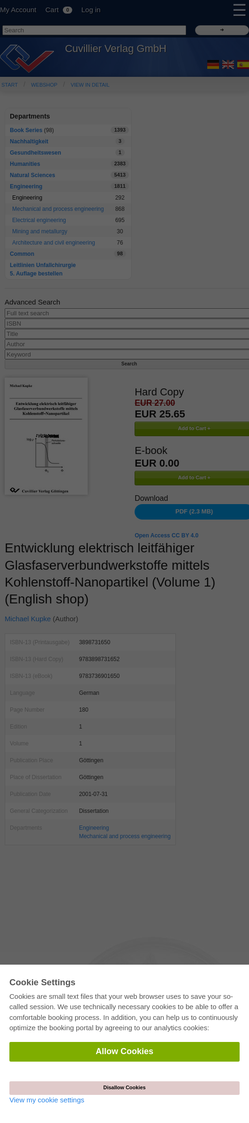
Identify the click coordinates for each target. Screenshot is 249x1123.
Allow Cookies (124, 1051)
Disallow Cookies (124, 1087)
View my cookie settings (46, 1100)
